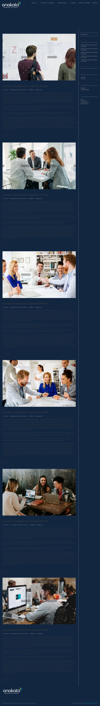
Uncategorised (38, 89)
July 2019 (83, 77)
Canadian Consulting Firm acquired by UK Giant (25, 86)
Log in (82, 99)
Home (4, 25)
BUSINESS (31, 89)
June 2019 (83, 78)
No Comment (23, 89)
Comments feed (85, 102)
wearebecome (14, 89)
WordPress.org (84, 103)
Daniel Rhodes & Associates (90, 703)
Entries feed (84, 100)
